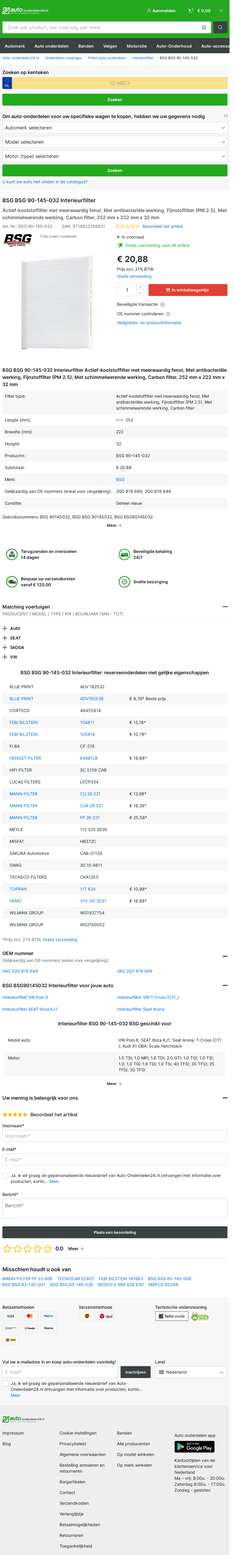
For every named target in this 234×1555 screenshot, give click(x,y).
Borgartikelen (72, 1473)
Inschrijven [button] (135, 1363)
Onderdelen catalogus (63, 58)
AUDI (15, 620)
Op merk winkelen (134, 1456)
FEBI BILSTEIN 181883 (121, 1270)
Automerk (15, 45)
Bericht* (10, 1186)
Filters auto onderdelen (107, 58)
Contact (67, 1484)
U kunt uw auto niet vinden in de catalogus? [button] (45, 181)
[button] (204, 27)
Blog (6, 1435)
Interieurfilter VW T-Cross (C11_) (148, 988)
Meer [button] (54, 1172)
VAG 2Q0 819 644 (20, 962)
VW (13, 648)
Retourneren (71, 1526)
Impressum (13, 1424)
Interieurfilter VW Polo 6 (25, 988)
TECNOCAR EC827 (75, 1270)
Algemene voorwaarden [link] (83, 1446)
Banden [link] (124, 1424)
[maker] (114, 128)
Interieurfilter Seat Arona (140, 1000)
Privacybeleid (73, 1435)
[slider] (15, 1106)
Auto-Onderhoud (174, 45)
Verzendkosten (74, 1494)
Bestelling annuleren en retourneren (82, 1459)
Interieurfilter (143, 58)
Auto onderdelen (52, 45)
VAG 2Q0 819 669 (134, 962)
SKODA (17, 639)
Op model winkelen (135, 1446)
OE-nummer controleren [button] (144, 313)
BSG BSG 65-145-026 (71, 1276)
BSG (120, 479)
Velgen (110, 45)
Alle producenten (133, 1435)
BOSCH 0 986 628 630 (121, 1276)
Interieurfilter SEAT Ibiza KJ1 (29, 1000)
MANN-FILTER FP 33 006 (27, 1270)
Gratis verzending (134, 276)
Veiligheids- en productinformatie (149, 322)
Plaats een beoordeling (115, 1224)
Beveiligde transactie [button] (141, 304)
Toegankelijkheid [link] (76, 1537)
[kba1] (119, 83)
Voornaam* (13, 1117)
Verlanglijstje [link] (72, 1505)
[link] (205, 11)
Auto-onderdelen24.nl (20, 58)
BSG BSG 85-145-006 (169, 1270)
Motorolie (137, 45)
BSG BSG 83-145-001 (23, 1276)
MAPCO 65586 (163, 1276)
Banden (86, 45)
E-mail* (9, 1140)
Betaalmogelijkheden (80, 1516)
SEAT (15, 629)
